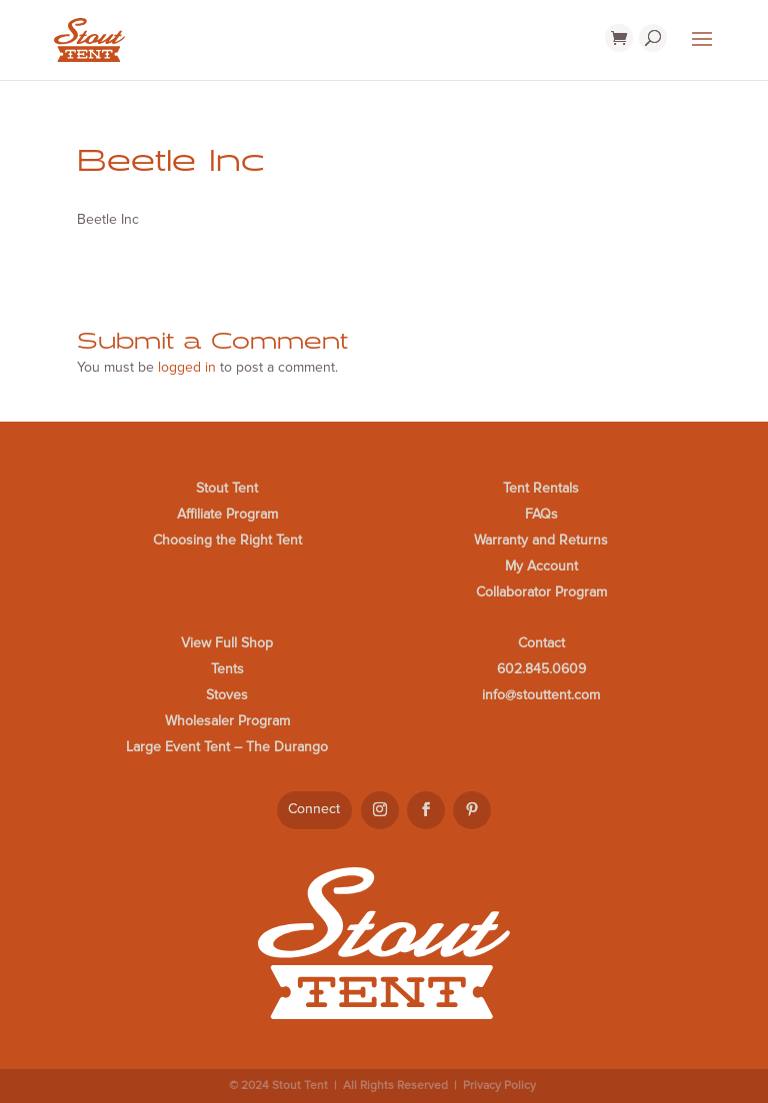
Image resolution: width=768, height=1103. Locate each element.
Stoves (227, 694)
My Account (541, 565)
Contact (541, 642)
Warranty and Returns (541, 540)
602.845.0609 (541, 668)
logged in (187, 367)
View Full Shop (227, 642)
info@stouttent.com (541, 694)
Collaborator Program (541, 591)
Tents (227, 668)
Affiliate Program (227, 514)
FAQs (541, 514)
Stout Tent (227, 488)
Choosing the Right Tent (227, 540)
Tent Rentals (541, 488)
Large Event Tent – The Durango (227, 746)
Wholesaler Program (227, 720)
